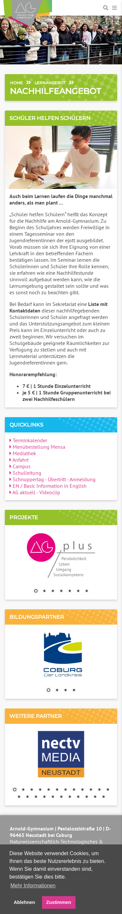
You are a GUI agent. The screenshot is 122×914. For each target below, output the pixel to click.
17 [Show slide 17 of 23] (52, 797)
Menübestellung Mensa (37, 447)
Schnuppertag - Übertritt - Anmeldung (52, 479)
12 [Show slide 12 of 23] (107, 790)
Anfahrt (19, 460)
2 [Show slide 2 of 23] (23, 790)
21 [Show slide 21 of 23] (86, 797)
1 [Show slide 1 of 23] (14, 790)
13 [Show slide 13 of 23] (18, 797)
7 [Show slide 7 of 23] (65, 790)
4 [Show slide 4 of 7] (61, 591)
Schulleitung (25, 473)
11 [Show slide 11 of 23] (99, 790)
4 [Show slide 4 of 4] (73, 690)
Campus (20, 466)
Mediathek (22, 453)
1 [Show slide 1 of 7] (35, 591)
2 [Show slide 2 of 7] (44, 591)
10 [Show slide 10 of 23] (90, 790)
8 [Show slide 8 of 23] (73, 790)
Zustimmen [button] (58, 902)
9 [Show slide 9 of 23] (82, 790)
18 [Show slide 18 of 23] (61, 797)
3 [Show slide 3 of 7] (52, 591)
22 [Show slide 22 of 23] (95, 797)
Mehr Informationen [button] (33, 885)
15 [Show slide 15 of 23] (35, 797)
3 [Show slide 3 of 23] (31, 790)
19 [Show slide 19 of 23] (69, 797)
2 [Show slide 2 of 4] (57, 690)
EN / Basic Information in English (48, 486)
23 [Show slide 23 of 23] (103, 797)
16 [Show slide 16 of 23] (44, 797)
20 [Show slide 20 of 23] (78, 797)
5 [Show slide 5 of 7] (69, 591)
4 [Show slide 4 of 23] (40, 790)
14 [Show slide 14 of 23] (27, 797)
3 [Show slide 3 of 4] (65, 690)
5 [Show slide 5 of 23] (48, 790)
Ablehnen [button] (24, 902)
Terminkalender (28, 440)
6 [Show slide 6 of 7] (78, 591)
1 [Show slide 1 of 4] (48, 690)
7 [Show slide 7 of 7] (86, 591)
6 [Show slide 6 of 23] (57, 790)
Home (16, 82)
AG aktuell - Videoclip (34, 492)
